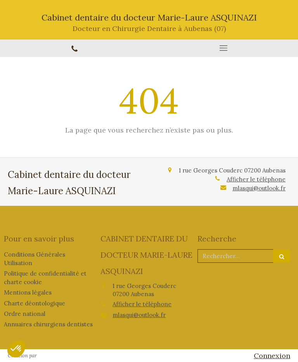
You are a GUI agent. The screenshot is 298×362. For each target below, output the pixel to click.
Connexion (272, 355)
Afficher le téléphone (256, 179)
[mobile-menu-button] (223, 48)
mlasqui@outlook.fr (259, 188)
